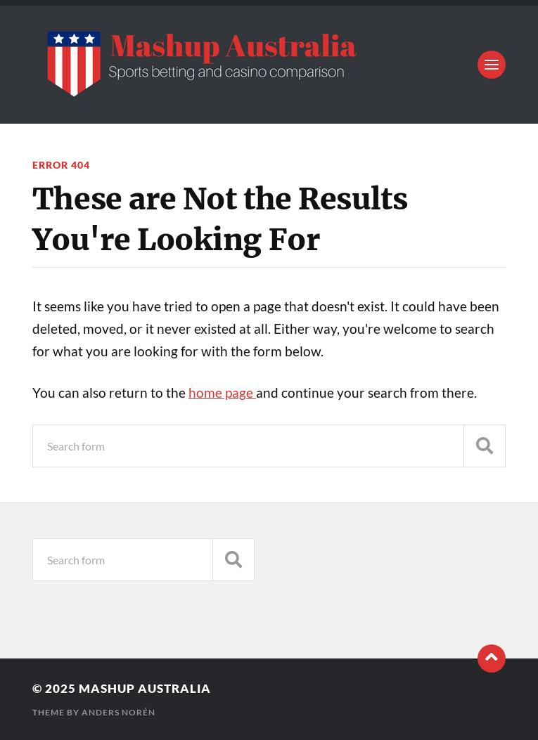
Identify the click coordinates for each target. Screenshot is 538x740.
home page (222, 393)
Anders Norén (118, 712)
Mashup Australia (145, 688)
